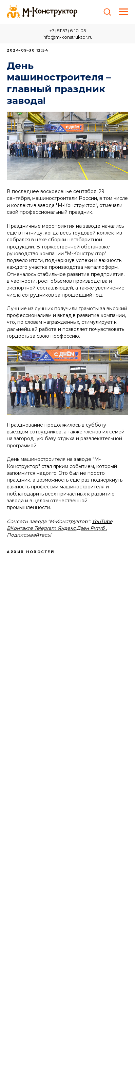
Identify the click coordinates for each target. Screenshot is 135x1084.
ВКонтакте (20, 528)
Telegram (45, 528)
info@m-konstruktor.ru (67, 37)
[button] (107, 11)
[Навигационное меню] (123, 11)
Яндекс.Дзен (73, 528)
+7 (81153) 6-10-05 (68, 30)
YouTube (102, 521)
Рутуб (98, 528)
